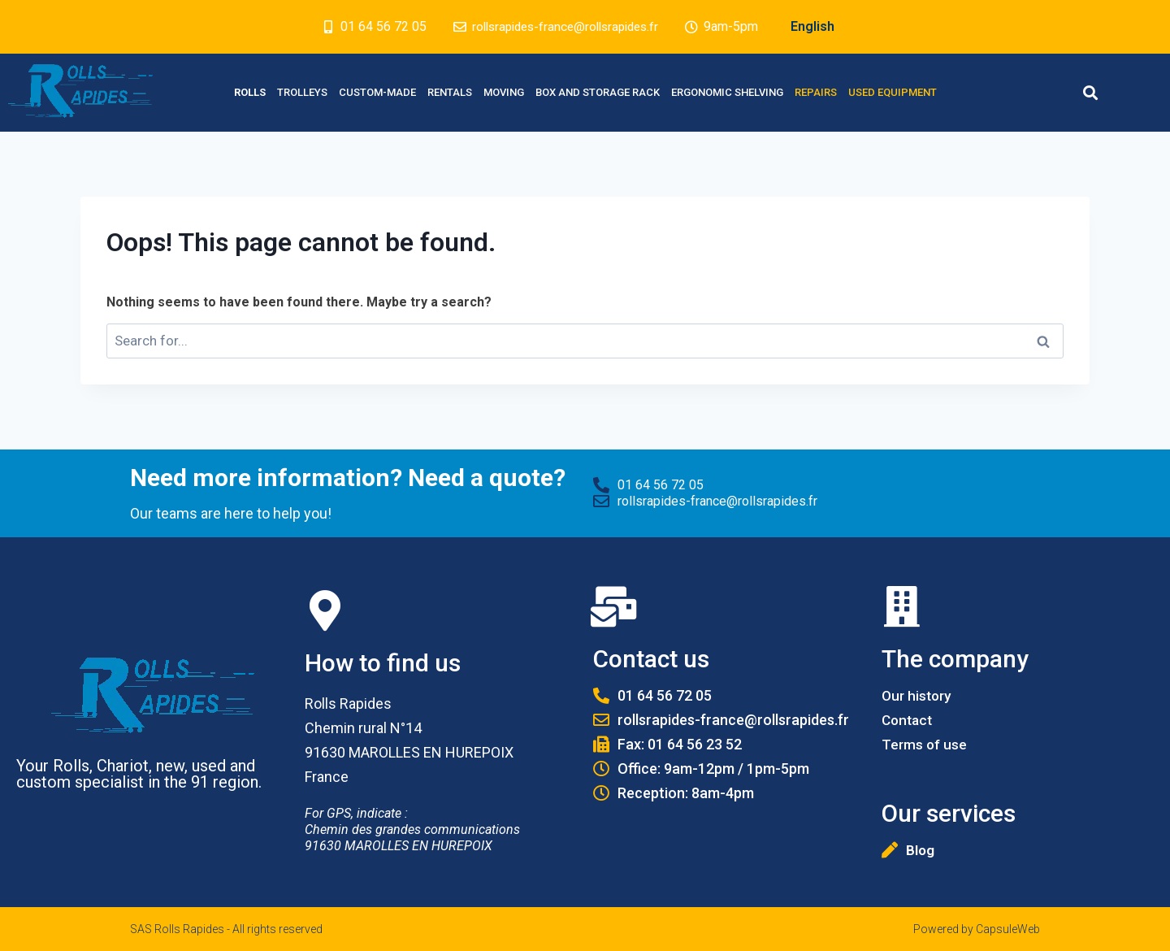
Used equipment (892, 92)
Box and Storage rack (597, 92)
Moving (503, 92)
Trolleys (302, 92)
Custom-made (377, 92)
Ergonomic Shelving (727, 92)
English (819, 26)
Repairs (816, 92)
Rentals (449, 92)
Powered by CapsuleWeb (976, 929)
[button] (1090, 93)
